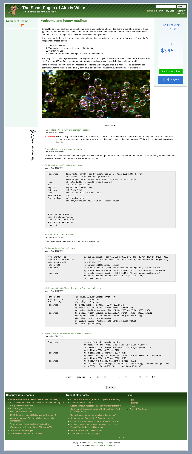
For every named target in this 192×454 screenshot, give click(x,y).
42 (97, 377)
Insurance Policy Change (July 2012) (87, 433)
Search (159, 11)
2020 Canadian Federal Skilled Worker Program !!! (33, 415)
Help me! (133, 402)
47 (132, 377)
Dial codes (181, 13)
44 (111, 377)
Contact (181, 11)
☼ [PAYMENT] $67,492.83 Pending (26, 433)
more (121, 437)
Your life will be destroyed (22, 430)
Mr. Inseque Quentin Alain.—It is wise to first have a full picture (73, 288)
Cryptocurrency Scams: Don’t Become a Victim (91, 418)
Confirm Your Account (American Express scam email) (95, 399)
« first (68, 377)
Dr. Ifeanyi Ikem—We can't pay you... (62, 248)
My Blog (170, 11)
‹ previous (80, 377)
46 (125, 377)
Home (150, 11)
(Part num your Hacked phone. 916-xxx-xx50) (31, 427)
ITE (96, 136)
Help (131, 399)
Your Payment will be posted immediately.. (29, 424)
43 (104, 377)
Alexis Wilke (97, 443)
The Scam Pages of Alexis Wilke (53, 7)
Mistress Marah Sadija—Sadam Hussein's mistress (68, 333)
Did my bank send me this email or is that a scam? (93, 415)
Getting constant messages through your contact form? (95, 405)
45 (118, 377)
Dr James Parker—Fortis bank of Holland (64, 165)
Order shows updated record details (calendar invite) (34, 399)
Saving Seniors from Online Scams (86, 430)
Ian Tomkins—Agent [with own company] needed (67, 130)
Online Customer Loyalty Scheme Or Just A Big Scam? (95, 421)
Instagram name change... (82, 402)
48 (139, 377)
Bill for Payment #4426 (20, 408)
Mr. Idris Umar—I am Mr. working (60, 234)
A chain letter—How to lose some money (63, 149)
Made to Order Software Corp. (104, 445)
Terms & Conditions (138, 409)
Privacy (132, 406)
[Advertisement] (21, 77)
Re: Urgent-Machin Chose (22, 411)
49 (146, 377)
